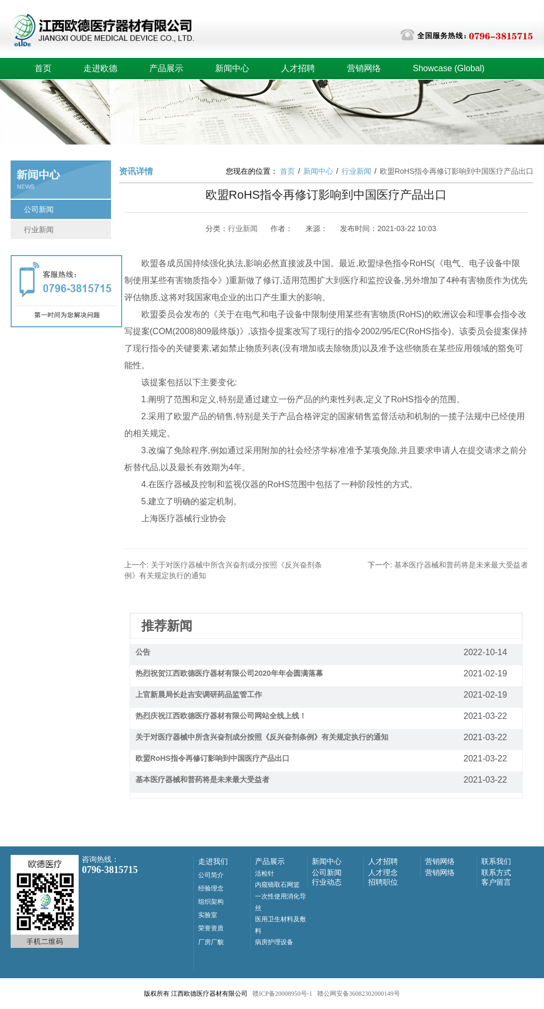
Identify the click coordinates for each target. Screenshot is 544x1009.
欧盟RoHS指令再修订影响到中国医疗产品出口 (212, 758)
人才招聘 (298, 68)
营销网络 (364, 68)
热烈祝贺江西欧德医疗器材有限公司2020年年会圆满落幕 (229, 673)
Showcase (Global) (448, 68)
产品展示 (166, 68)
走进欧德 (100, 68)
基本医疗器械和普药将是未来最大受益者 (202, 779)
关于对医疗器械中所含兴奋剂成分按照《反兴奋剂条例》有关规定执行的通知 (261, 737)
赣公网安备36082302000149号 (358, 993)
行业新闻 (39, 229)
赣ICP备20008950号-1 (282, 993)
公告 (142, 652)
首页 (43, 68)
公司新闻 (39, 209)
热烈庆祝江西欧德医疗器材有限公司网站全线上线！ (221, 715)
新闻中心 (232, 68)
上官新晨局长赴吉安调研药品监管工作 (198, 694)
